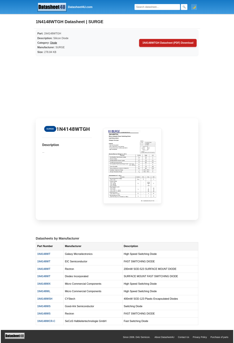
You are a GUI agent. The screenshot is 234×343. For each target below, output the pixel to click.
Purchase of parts (219, 337)
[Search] (157, 7)
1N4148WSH (44, 298)
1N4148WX (44, 283)
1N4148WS (44, 306)
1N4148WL (43, 291)
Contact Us (183, 337)
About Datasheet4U (164, 337)
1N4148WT (43, 254)
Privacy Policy (200, 337)
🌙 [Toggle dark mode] (194, 7)
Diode (53, 42)
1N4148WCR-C (46, 321)
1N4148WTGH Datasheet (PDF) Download (167, 42)
